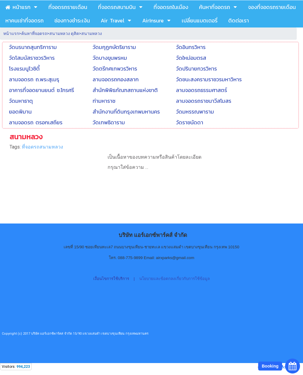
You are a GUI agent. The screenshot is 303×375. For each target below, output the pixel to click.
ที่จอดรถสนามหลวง (42, 147)
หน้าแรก (11, 33)
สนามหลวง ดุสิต (64, 33)
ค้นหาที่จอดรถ (34, 33)
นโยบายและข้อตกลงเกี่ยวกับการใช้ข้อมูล (174, 278)
